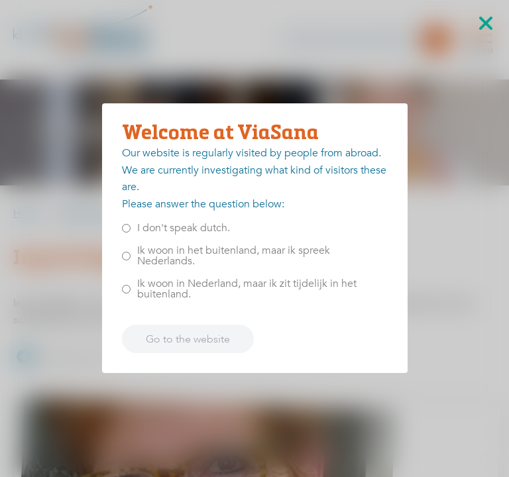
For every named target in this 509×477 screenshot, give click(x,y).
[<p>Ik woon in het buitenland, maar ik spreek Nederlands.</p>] (126, 256)
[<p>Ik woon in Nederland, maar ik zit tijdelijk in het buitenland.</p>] (126, 289)
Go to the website (188, 339)
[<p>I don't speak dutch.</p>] (126, 228)
